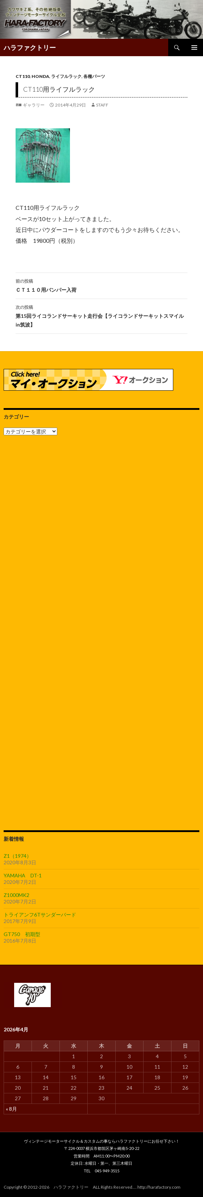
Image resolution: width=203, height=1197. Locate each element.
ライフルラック (66, 76)
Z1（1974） (18, 856)
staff (102, 105)
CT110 (23, 76)
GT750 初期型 (22, 934)
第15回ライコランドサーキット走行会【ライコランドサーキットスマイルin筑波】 (101, 315)
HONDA (40, 76)
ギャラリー (34, 105)
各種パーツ (94, 76)
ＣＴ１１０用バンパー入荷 (101, 285)
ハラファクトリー (30, 47)
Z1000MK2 (16, 895)
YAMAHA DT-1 (23, 875)
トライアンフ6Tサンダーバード (40, 914)
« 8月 (11, 1109)
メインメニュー (194, 47)
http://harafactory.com (159, 1187)
